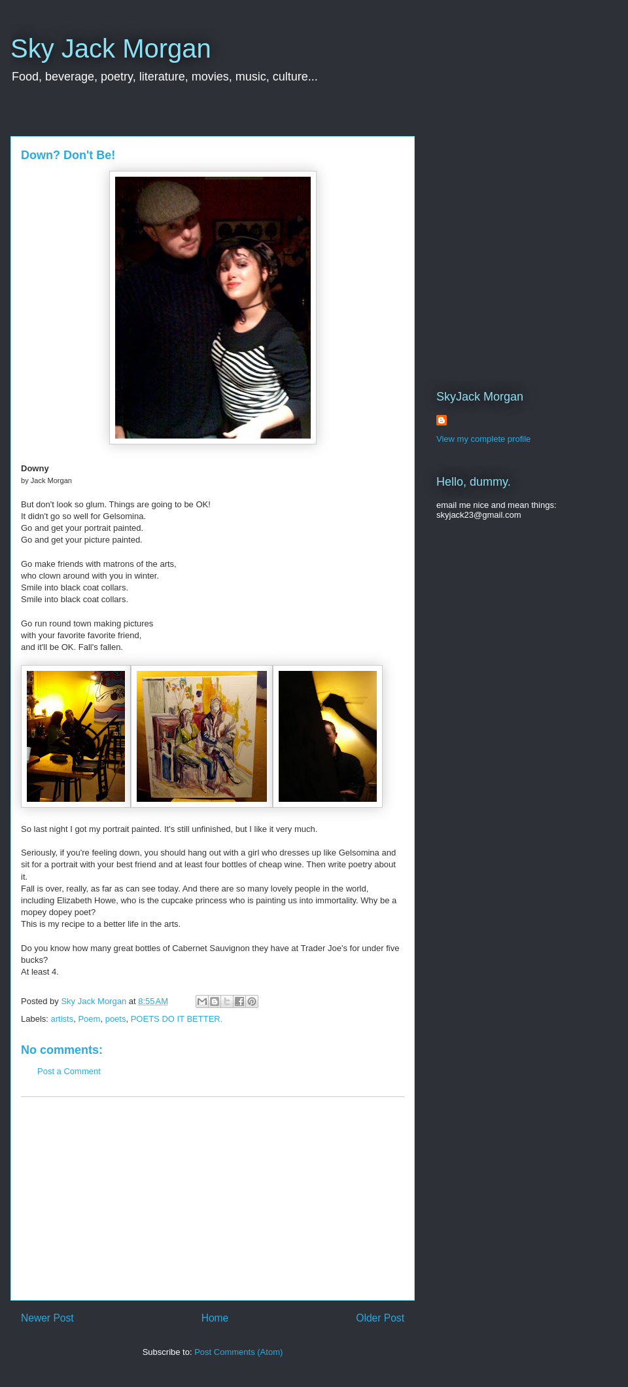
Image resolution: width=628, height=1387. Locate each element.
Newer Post (47, 1318)
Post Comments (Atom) (238, 1352)
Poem (89, 1019)
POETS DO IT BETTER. (177, 1019)
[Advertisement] (212, 1198)
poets (115, 1019)
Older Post (380, 1318)
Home (215, 1318)
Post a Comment (69, 1071)
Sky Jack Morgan (110, 48)
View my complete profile (483, 439)
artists (62, 1019)
